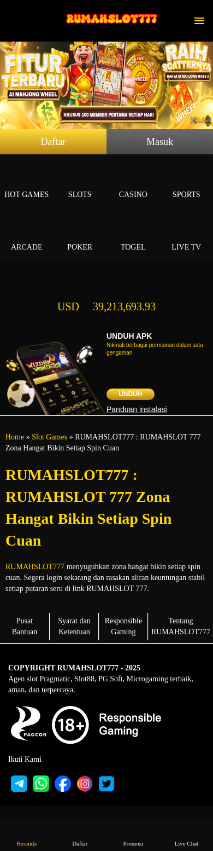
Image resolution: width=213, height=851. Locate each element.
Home (14, 437)
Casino (133, 182)
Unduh (130, 394)
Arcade (27, 234)
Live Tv (187, 234)
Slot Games (49, 437)
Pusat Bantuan (25, 626)
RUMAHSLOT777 (34, 567)
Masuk (159, 141)
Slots (80, 182)
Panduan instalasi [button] (136, 409)
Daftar (53, 141)
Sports (187, 182)
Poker (80, 234)
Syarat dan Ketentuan (74, 626)
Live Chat (186, 835)
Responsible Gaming (123, 626)
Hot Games (27, 182)
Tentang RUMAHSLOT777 (180, 626)
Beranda (26, 835)
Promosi (133, 835)
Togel (133, 234)
